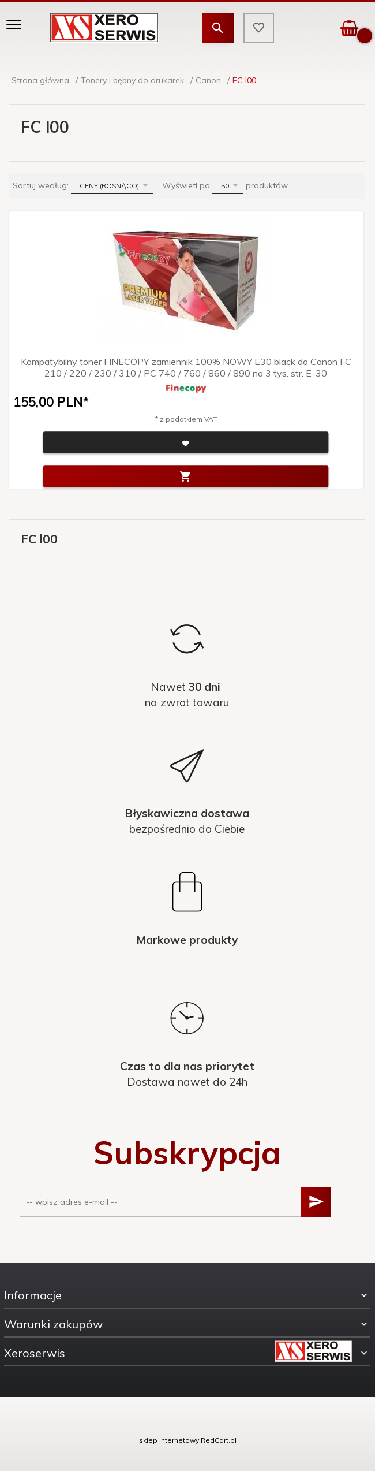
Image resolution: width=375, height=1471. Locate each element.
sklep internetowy (169, 1440)
